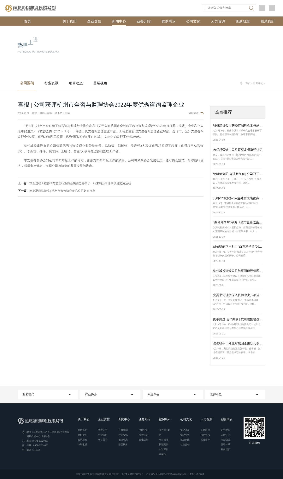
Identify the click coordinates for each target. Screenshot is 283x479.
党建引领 (185, 434)
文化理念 (185, 430)
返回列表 (196, 113)
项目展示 (102, 439)
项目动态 (76, 83)
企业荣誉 (102, 434)
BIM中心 (225, 434)
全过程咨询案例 (163, 452)
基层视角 (100, 83)
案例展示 (168, 21)
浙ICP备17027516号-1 (132, 474)
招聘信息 (205, 434)
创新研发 (243, 21)
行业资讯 (51, 83)
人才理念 (205, 430)
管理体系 (225, 444)
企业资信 (94, 21)
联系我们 (267, 21)
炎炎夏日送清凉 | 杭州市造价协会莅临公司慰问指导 (56, 190)
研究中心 (225, 430)
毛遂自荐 (205, 439)
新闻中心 (119, 21)
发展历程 (82, 439)
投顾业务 (143, 430)
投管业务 (143, 434)
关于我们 (69, 21)
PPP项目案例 (164, 432)
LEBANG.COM (196, 474)
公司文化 (193, 21)
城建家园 (185, 439)
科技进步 (225, 449)
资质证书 (102, 430)
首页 (23, 21)
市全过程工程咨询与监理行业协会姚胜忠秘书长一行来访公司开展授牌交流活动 (74, 183)
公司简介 (82, 430)
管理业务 (143, 439)
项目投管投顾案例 (163, 442)
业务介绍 (144, 21)
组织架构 (82, 434)
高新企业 (225, 439)
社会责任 (185, 444)
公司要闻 (27, 83)
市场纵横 (82, 444)
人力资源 (218, 21)
